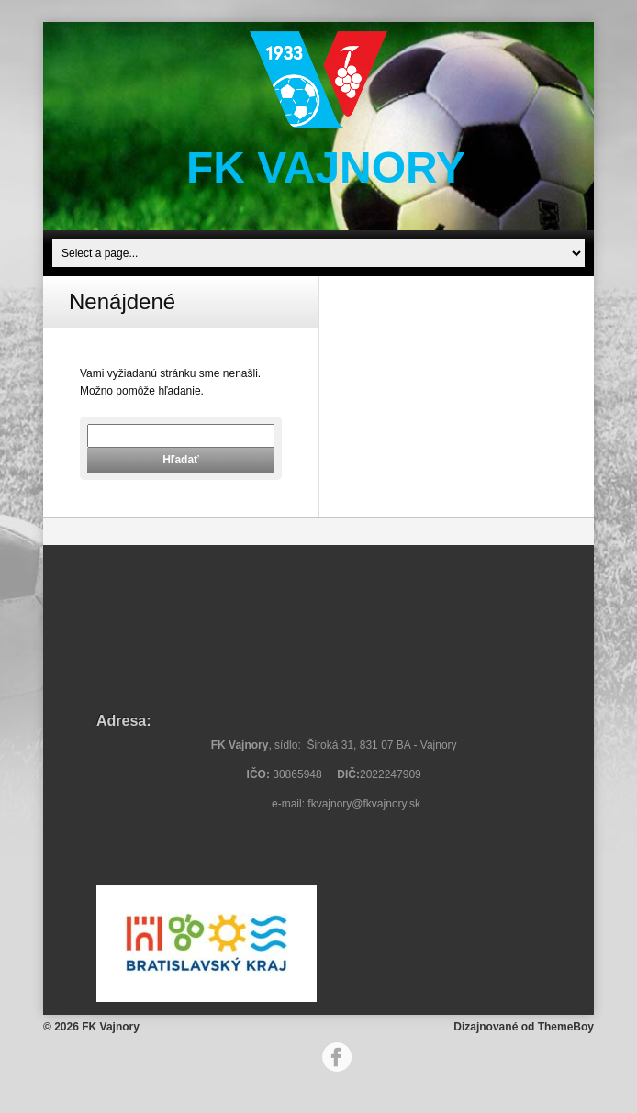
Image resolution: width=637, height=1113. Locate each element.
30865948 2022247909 (337, 774)
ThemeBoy (566, 1026)
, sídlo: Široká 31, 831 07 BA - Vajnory (337, 745)
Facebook (336, 1057)
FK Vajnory (325, 167)
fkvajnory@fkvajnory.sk (363, 803)
